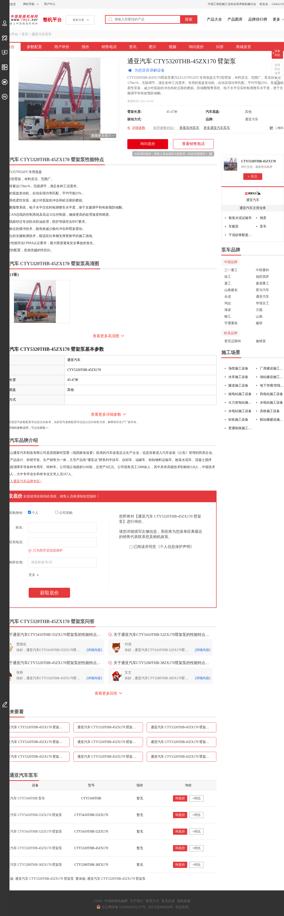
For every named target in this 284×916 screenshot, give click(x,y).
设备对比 (277, 53)
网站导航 (29, 4)
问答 (220, 47)
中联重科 (262, 270)
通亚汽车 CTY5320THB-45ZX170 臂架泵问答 (183, 756)
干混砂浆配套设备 (241, 235)
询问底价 (196, 47)
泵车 (25, 34)
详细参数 (138, 128)
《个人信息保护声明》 (175, 547)
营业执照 (182, 907)
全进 (227, 296)
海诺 (227, 310)
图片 (152, 47)
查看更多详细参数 (106, 414)
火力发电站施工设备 (240, 402)
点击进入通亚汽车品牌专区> (21, 481)
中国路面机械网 (19, 20)
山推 (259, 316)
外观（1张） (10, 275)
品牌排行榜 (257, 19)
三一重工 (231, 270)
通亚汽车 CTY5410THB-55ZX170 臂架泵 (33, 815)
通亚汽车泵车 (42, 34)
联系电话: (16, 542)
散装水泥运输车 (240, 218)
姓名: (19, 527)
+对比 (196, 798)
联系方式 (152, 901)
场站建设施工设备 (272, 377)
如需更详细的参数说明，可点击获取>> (24, 427)
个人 (33, 513)
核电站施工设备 (240, 394)
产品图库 (235, 19)
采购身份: (16, 513)
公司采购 (63, 513)
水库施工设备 (238, 377)
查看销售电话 (193, 144)
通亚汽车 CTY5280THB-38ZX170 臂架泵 (33, 864)
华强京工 (262, 303)
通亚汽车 (252, 200)
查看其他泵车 (189, 128)
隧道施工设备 (238, 385)
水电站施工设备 (271, 402)
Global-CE (278, 4)
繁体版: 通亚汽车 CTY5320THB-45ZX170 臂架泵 (110, 878)
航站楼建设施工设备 (272, 419)
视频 (172, 47)
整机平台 (52, 19)
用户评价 (61, 47)
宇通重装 (231, 323)
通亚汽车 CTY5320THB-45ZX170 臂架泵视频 (36, 756)
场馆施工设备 (238, 368)
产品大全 (214, 19)
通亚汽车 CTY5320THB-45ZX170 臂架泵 (33, 848)
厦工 (227, 283)
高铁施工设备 (270, 411)
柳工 (227, 316)
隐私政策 (184, 901)
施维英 (261, 341)
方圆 (259, 310)
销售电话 (109, 47)
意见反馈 (168, 901)
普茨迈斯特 (232, 341)
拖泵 (263, 218)
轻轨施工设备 (238, 419)
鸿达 (227, 303)
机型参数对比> (164, 128)
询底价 (180, 798)
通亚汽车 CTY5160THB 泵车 (24, 798)
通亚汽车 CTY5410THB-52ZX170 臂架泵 (33, 831)
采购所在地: (14, 562)
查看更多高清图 (106, 336)
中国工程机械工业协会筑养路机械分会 (232, 4)
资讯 (133, 47)
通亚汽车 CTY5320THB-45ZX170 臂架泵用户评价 (110, 727)
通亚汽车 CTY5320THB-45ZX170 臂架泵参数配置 (37, 727)
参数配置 (34, 47)
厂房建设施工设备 (272, 368)
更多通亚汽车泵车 (217, 128)
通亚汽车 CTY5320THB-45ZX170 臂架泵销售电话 (37, 742)
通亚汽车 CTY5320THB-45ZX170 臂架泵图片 (183, 742)
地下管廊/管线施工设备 (272, 385)
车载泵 (234, 226)
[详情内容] (94, 650)
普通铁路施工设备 (240, 428)
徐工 (227, 276)
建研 (259, 323)
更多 (276, 19)
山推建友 (231, 290)
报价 (85, 47)
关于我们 (136, 901)
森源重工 (262, 283)
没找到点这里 (277, 69)
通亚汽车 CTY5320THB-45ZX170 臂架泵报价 (183, 727)
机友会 (264, 4)
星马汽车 (262, 290)
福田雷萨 (262, 276)
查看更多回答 (106, 693)
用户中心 (49, 4)
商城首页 (243, 47)
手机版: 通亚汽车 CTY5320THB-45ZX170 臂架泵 (39, 878)
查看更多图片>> (103, 135)
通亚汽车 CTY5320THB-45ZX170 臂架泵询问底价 (110, 756)
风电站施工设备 (271, 394)
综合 (10, 47)
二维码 (279, 128)
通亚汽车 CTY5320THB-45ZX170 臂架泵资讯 (109, 742)
